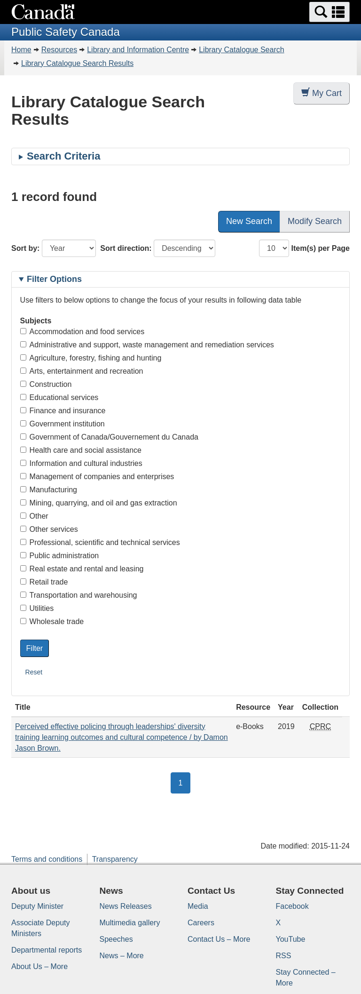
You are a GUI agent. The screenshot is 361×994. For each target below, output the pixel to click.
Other (34, 516)
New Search (249, 221)
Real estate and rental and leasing (82, 569)
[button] (329, 12)
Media (198, 906)
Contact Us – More (219, 939)
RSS (283, 956)
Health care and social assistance (80, 450)
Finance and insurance (63, 411)
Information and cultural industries (81, 463)
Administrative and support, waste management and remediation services (147, 345)
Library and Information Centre (138, 50)
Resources (59, 50)
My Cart (321, 93)
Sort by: (25, 248)
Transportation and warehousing (78, 595)
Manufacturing (48, 490)
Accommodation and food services (82, 332)
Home (21, 50)
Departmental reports (46, 950)
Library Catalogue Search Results (77, 63)
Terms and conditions (46, 859)
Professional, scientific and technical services (100, 542)
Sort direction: (125, 248)
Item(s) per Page (320, 248)
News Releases (126, 906)
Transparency (115, 859)
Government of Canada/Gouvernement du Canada (109, 437)
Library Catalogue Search (241, 50)
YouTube (291, 939)
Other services (49, 529)
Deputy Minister (37, 906)
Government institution (62, 424)
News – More (122, 956)
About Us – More (39, 966)
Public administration (59, 556)
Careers (201, 923)
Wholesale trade (52, 621)
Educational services (59, 397)
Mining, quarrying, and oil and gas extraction (98, 503)
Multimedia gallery (130, 923)
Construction (46, 384)
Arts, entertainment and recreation (81, 371)
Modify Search (315, 221)
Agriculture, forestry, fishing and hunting (91, 358)
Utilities (37, 608)
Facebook (292, 906)
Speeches (116, 939)
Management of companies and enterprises (97, 477)
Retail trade (44, 582)
